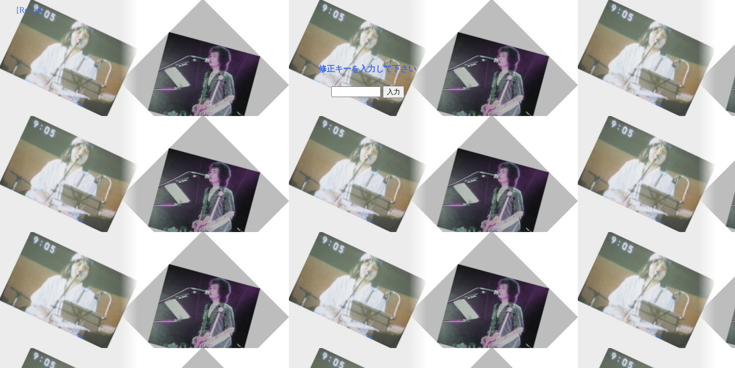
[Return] (30, 10)
